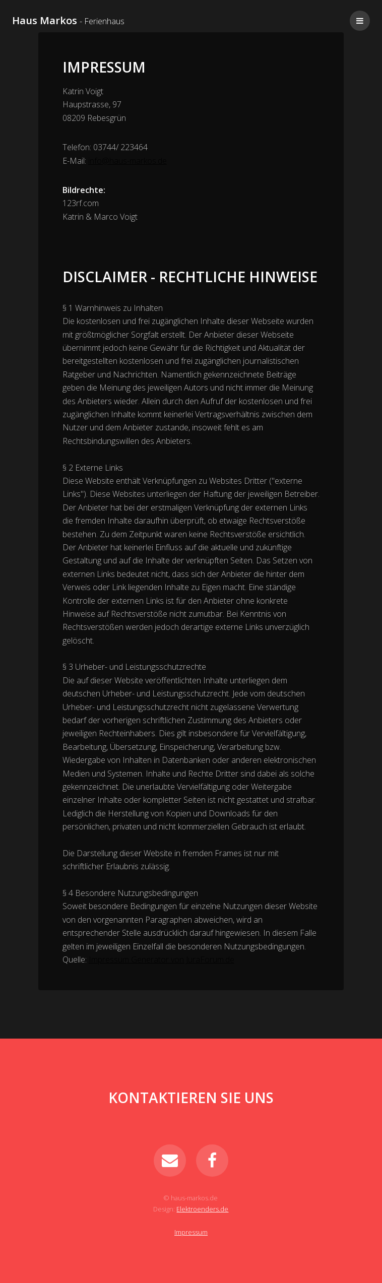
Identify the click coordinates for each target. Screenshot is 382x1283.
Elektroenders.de (202, 1208)
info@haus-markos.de (127, 160)
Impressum (191, 1232)
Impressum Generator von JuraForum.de (161, 959)
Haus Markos (68, 20)
